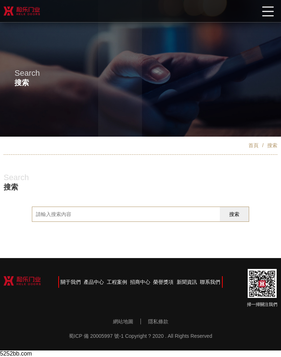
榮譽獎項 (163, 282)
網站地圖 (123, 321)
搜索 (272, 145)
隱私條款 (158, 321)
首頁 (253, 145)
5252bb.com (16, 353)
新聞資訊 (187, 282)
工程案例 (117, 282)
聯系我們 (210, 282)
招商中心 (140, 282)
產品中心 (94, 282)
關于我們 (70, 282)
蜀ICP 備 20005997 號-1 (96, 336)
